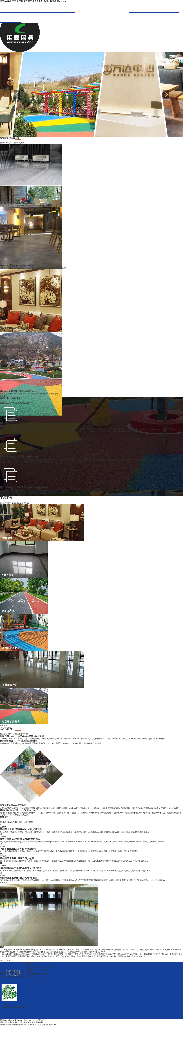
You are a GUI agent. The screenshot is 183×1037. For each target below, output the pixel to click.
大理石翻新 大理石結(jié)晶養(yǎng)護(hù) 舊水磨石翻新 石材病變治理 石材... (31, 205)
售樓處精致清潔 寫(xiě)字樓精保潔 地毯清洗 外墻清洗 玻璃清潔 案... (28, 331)
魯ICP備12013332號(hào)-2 (35, 1020)
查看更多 (3, 396)
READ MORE (5, 961)
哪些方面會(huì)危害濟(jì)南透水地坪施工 (20, 839)
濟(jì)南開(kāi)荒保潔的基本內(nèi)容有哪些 (21, 868)
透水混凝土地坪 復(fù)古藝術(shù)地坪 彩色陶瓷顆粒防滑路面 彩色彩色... (30, 394)
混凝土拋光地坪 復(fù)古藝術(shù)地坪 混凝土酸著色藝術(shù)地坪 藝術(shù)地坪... (33, 268)
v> (1, 200)
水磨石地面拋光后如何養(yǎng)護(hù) (18, 849)
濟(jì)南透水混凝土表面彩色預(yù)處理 (18, 878)
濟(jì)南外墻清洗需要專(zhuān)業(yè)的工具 (21, 829)
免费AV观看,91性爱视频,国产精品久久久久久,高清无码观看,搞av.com (33, 1)
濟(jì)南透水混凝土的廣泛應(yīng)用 (17, 858)
